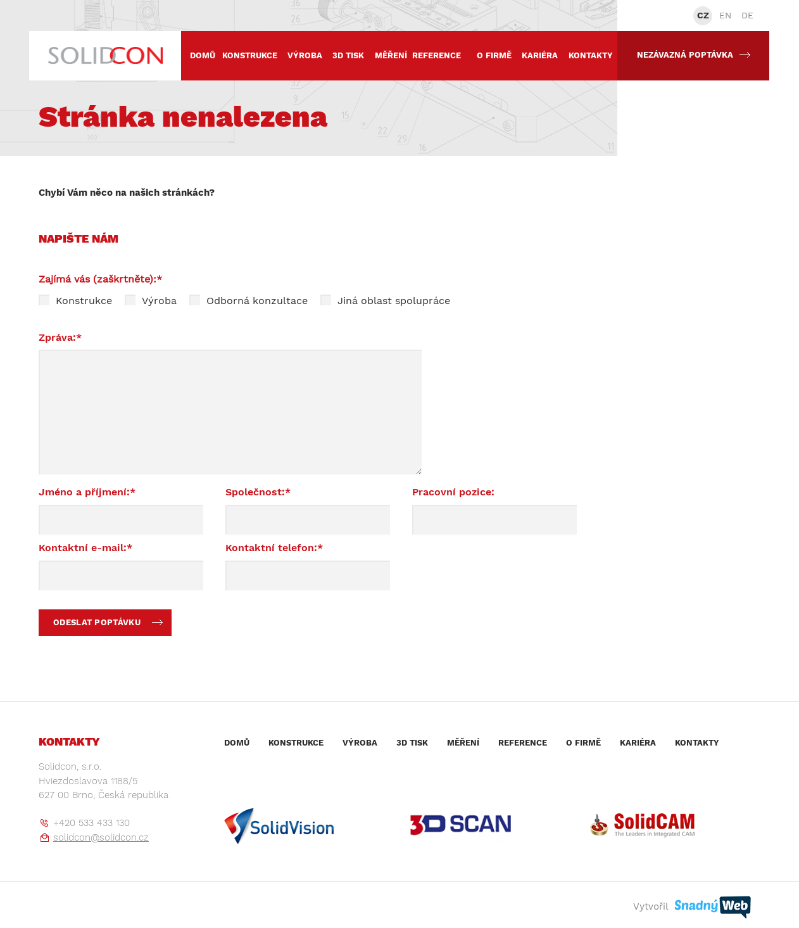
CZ (703, 15)
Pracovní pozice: (453, 492)
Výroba (304, 55)
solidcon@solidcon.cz (101, 837)
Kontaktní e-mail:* (85, 548)
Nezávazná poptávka (693, 55)
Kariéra (540, 55)
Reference (436, 55)
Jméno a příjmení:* (87, 492)
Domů (202, 55)
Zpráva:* (60, 337)
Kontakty (591, 55)
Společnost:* (258, 492)
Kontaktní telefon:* (274, 548)
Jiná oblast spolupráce (385, 301)
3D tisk (348, 55)
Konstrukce (249, 55)
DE (747, 15)
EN (725, 15)
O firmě (494, 55)
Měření (391, 55)
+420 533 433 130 (91, 823)
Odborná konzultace (248, 301)
